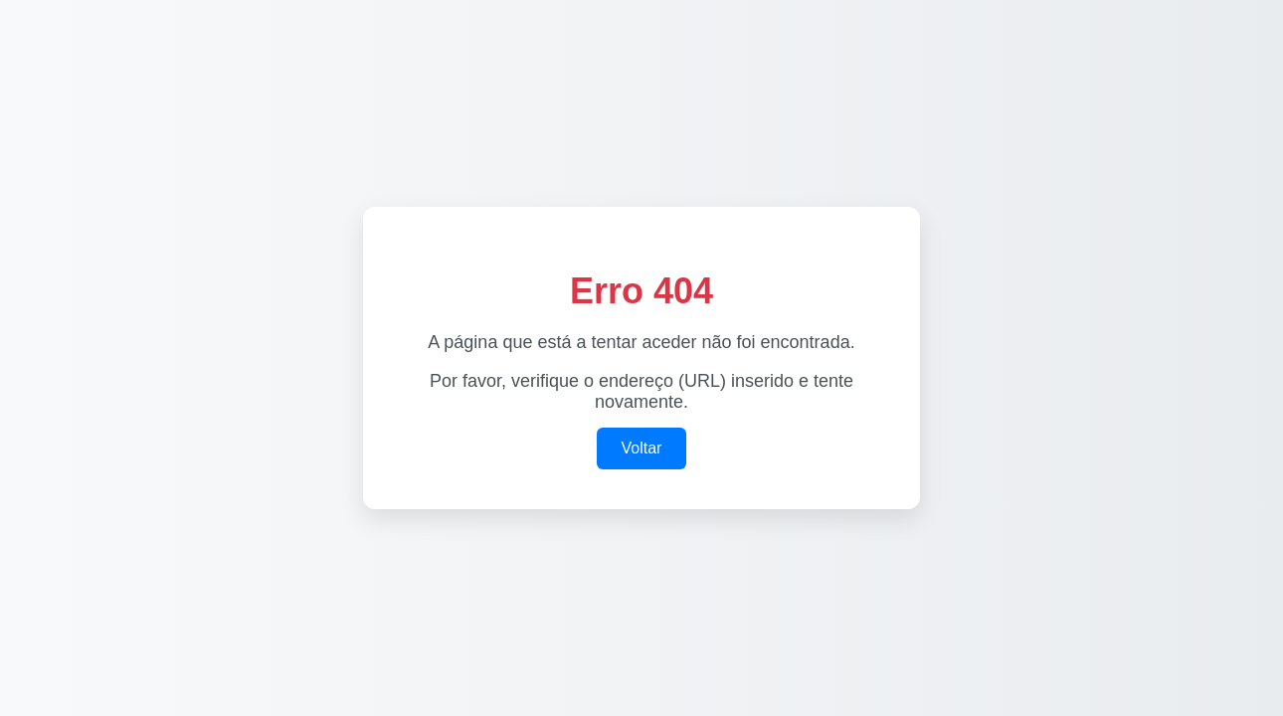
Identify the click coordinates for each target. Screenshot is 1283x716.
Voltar (642, 448)
